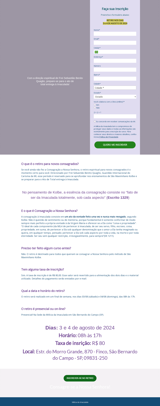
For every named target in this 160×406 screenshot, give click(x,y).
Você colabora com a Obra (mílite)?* (109, 102)
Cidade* (97, 84)
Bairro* (97, 75)
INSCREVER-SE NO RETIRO (80, 378)
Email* (96, 39)
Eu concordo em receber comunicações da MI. (115, 121)
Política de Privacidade (108, 137)
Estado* (97, 93)
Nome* (97, 30)
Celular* (97, 48)
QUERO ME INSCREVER (115, 144)
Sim (96, 105)
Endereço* (98, 57)
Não (97, 108)
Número (97, 66)
